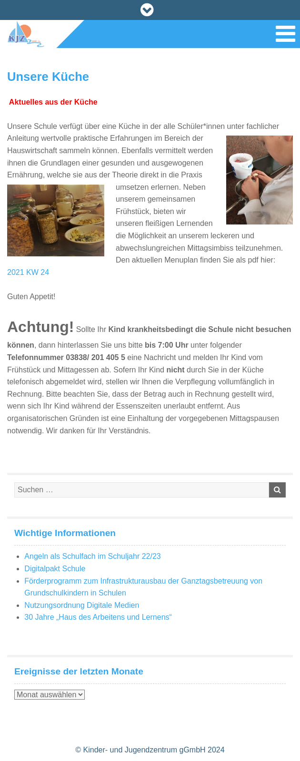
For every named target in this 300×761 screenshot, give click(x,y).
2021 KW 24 (28, 272)
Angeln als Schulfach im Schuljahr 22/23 (92, 556)
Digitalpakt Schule (54, 569)
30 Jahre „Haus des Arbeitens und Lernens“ (98, 617)
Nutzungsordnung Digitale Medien (81, 605)
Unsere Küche (48, 76)
